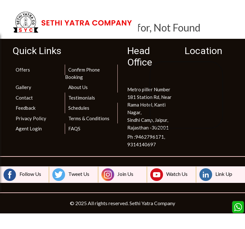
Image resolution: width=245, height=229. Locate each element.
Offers (23, 70)
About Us (78, 87)
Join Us (117, 174)
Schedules (78, 108)
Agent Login (29, 128)
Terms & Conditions (88, 118)
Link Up (215, 174)
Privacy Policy (31, 118)
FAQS (74, 128)
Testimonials (81, 98)
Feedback (25, 108)
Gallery (23, 87)
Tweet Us (70, 174)
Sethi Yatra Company (152, 203)
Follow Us (22, 174)
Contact (24, 98)
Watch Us (169, 174)
